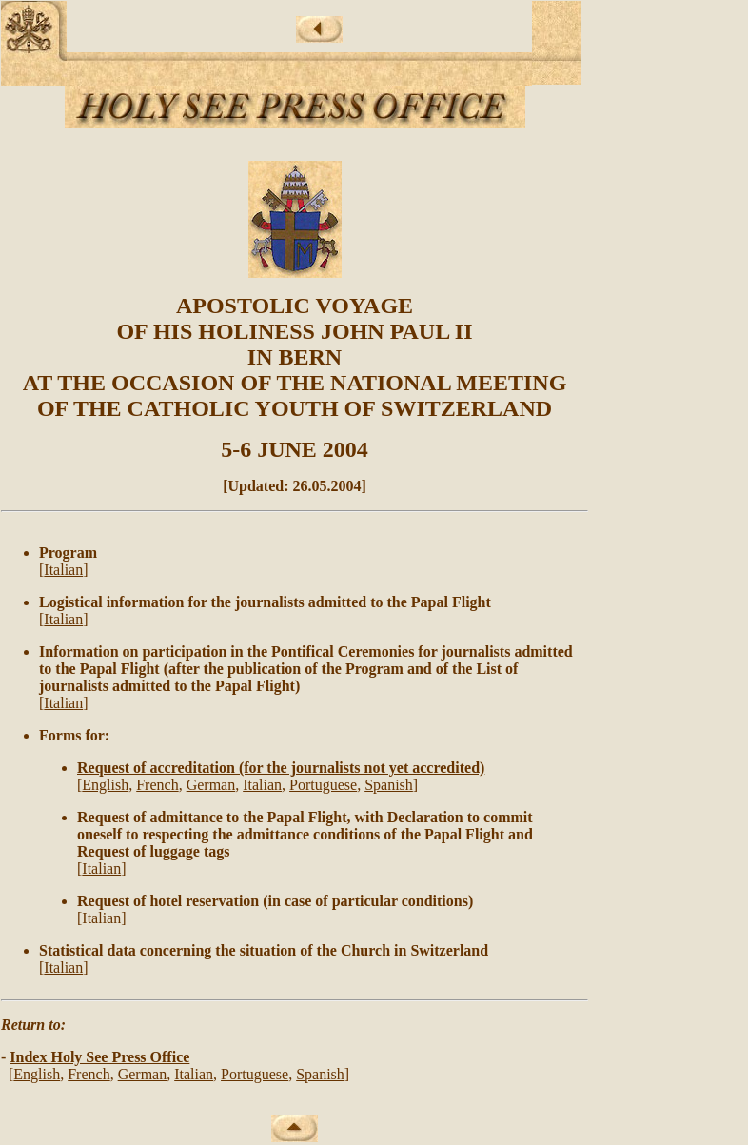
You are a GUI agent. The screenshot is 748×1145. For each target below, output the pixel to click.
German (211, 785)
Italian (63, 570)
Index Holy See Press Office (99, 1057)
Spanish (388, 785)
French (157, 785)
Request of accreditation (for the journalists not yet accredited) (280, 768)
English (105, 785)
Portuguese (323, 785)
